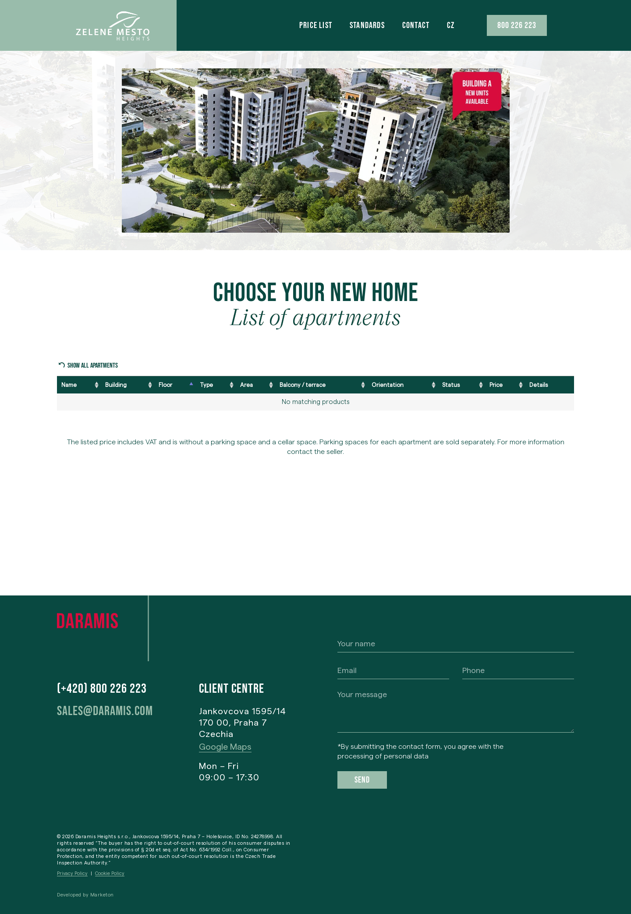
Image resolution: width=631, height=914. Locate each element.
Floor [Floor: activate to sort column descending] (165, 385)
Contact (415, 25)
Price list (315, 25)
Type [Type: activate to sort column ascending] (206, 385)
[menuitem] (450, 25)
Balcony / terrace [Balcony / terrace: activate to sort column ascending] (303, 385)
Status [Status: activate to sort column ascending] (451, 385)
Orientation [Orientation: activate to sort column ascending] (388, 385)
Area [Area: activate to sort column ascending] (246, 385)
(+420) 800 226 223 (102, 689)
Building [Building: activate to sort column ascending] (116, 385)
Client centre (231, 689)
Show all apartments (92, 365)
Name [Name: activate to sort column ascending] (69, 385)
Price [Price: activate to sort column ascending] (496, 385)
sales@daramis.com (105, 711)
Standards (367, 25)
